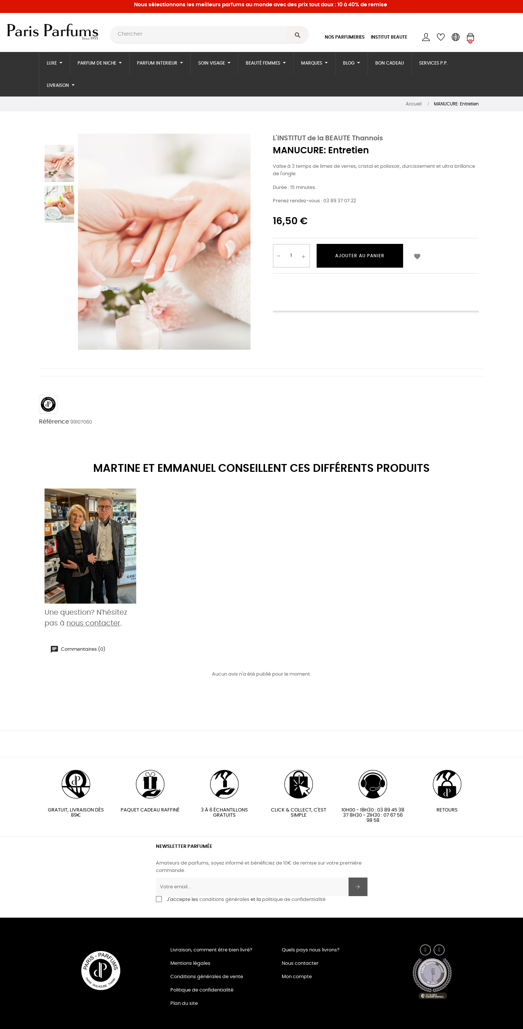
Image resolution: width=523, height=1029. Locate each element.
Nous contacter (300, 963)
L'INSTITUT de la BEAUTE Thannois (328, 138)
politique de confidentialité (294, 899)
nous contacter (93, 623)
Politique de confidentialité (201, 990)
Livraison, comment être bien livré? (211, 950)
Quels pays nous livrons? (311, 950)
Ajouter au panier (360, 256)
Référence (54, 422)
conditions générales (224, 899)
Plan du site (184, 1003)
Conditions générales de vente (206, 976)
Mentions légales (190, 963)
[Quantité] (291, 256)
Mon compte (297, 976)
